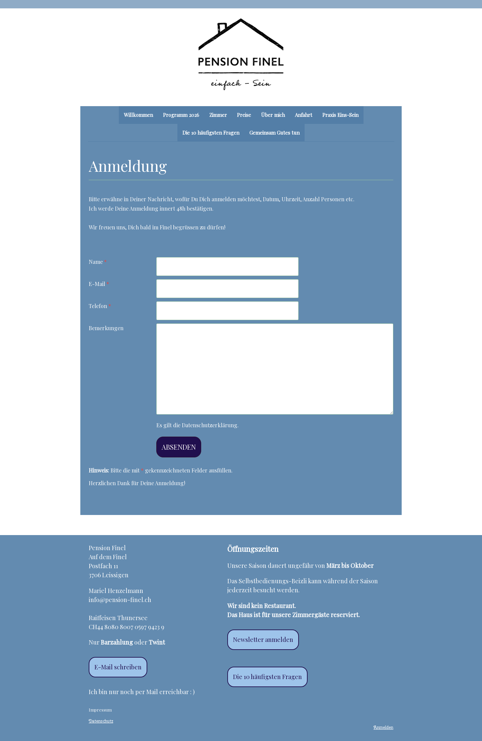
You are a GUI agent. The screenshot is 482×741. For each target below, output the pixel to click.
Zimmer (218, 115)
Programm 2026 (181, 115)
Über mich (273, 115)
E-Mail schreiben (118, 667)
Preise (244, 115)
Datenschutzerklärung (209, 425)
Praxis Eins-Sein (340, 115)
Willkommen (138, 115)
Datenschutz (101, 721)
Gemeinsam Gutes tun (274, 132)
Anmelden (383, 727)
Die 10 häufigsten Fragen (210, 132)
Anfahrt (303, 115)
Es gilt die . (197, 425)
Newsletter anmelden (263, 640)
